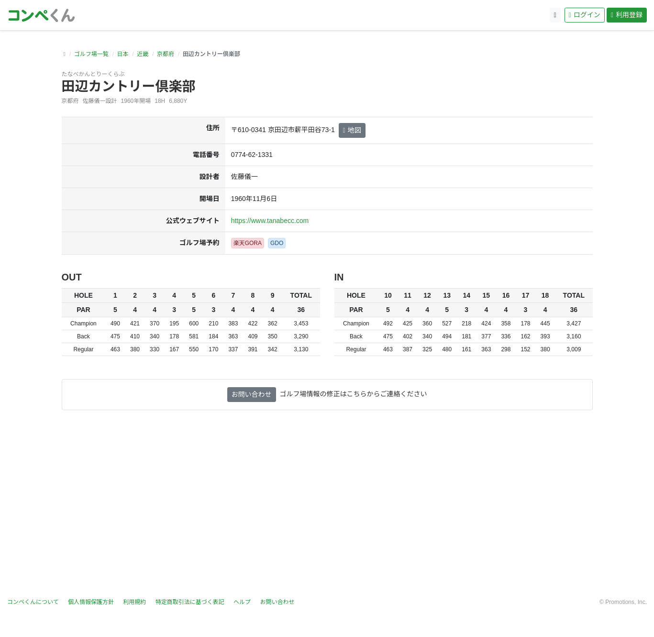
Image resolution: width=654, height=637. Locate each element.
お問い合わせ (252, 394)
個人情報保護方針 (91, 602)
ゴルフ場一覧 (91, 54)
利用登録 (627, 15)
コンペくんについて (33, 602)
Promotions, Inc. (626, 602)
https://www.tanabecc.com (270, 220)
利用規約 (134, 602)
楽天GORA (247, 243)
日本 (122, 54)
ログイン (584, 15)
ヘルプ (242, 602)
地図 (352, 130)
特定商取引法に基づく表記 (189, 602)
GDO (276, 243)
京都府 (165, 54)
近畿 (142, 54)
